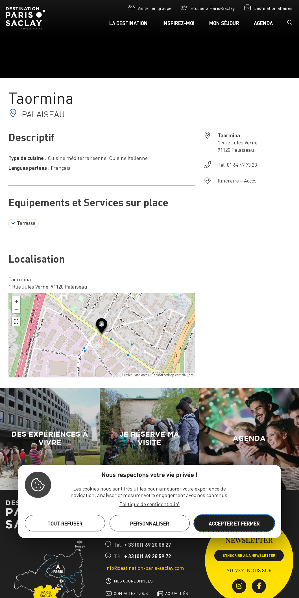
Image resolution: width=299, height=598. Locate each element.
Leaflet (127, 375)
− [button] (16, 309)
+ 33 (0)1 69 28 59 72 (147, 556)
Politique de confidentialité (149, 504)
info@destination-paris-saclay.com (144, 567)
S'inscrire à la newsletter (249, 555)
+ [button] (16, 300)
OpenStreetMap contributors (172, 375)
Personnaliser (149, 523)
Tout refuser (64, 523)
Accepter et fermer (234, 523)
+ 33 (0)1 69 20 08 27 (147, 544)
